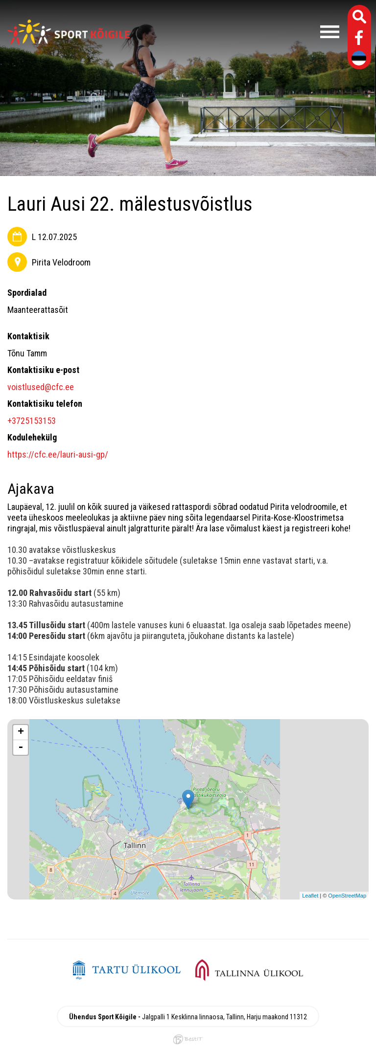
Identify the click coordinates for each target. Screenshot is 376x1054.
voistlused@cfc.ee (40, 387)
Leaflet (310, 896)
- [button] (20, 747)
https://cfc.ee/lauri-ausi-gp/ (57, 454)
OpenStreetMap (347, 896)
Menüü (239, 31)
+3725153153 (31, 421)
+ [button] (21, 732)
